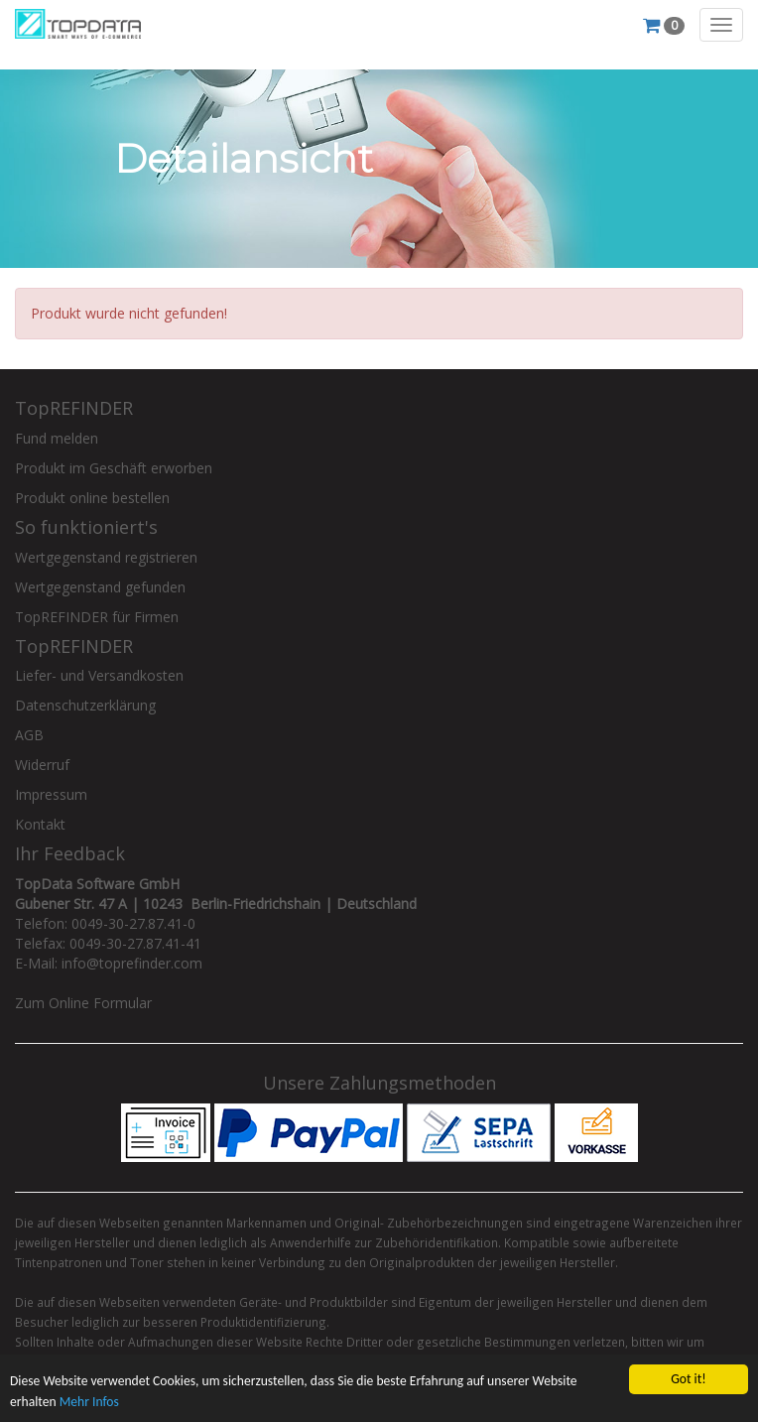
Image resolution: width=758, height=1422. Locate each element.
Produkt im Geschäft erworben (113, 467)
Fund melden (56, 438)
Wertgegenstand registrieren (106, 557)
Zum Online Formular (83, 1002)
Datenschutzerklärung (85, 705)
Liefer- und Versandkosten (99, 675)
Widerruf (42, 764)
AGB (29, 734)
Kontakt (40, 824)
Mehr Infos (89, 1401)
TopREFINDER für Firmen (97, 616)
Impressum (51, 794)
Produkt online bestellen (92, 497)
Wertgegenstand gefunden (100, 587)
